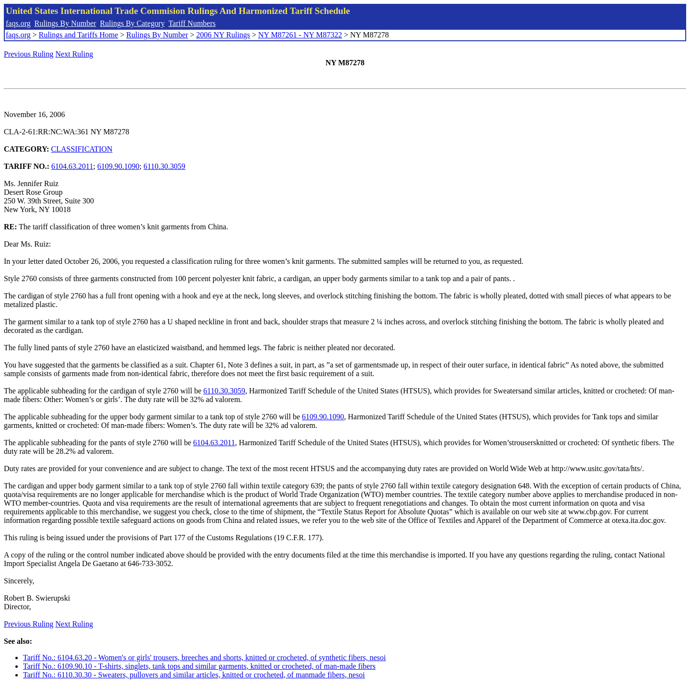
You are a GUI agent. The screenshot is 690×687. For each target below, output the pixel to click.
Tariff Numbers (192, 23)
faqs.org (18, 23)
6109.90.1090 (118, 166)
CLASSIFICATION (82, 149)
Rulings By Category (132, 23)
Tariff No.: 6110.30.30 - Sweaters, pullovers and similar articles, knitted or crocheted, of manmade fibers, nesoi (194, 675)
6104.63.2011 (72, 166)
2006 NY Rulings (223, 35)
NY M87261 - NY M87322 (300, 35)
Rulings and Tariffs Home (78, 35)
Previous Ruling (29, 54)
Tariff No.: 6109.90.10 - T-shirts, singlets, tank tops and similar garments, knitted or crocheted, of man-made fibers (199, 666)
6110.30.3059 (164, 166)
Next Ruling (74, 54)
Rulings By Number (65, 23)
